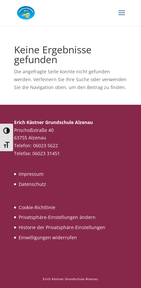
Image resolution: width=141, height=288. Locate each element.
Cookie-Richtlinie (37, 207)
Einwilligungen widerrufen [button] (48, 237)
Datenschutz (32, 184)
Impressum (31, 174)
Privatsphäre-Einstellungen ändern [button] (57, 217)
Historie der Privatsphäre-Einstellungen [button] (62, 227)
